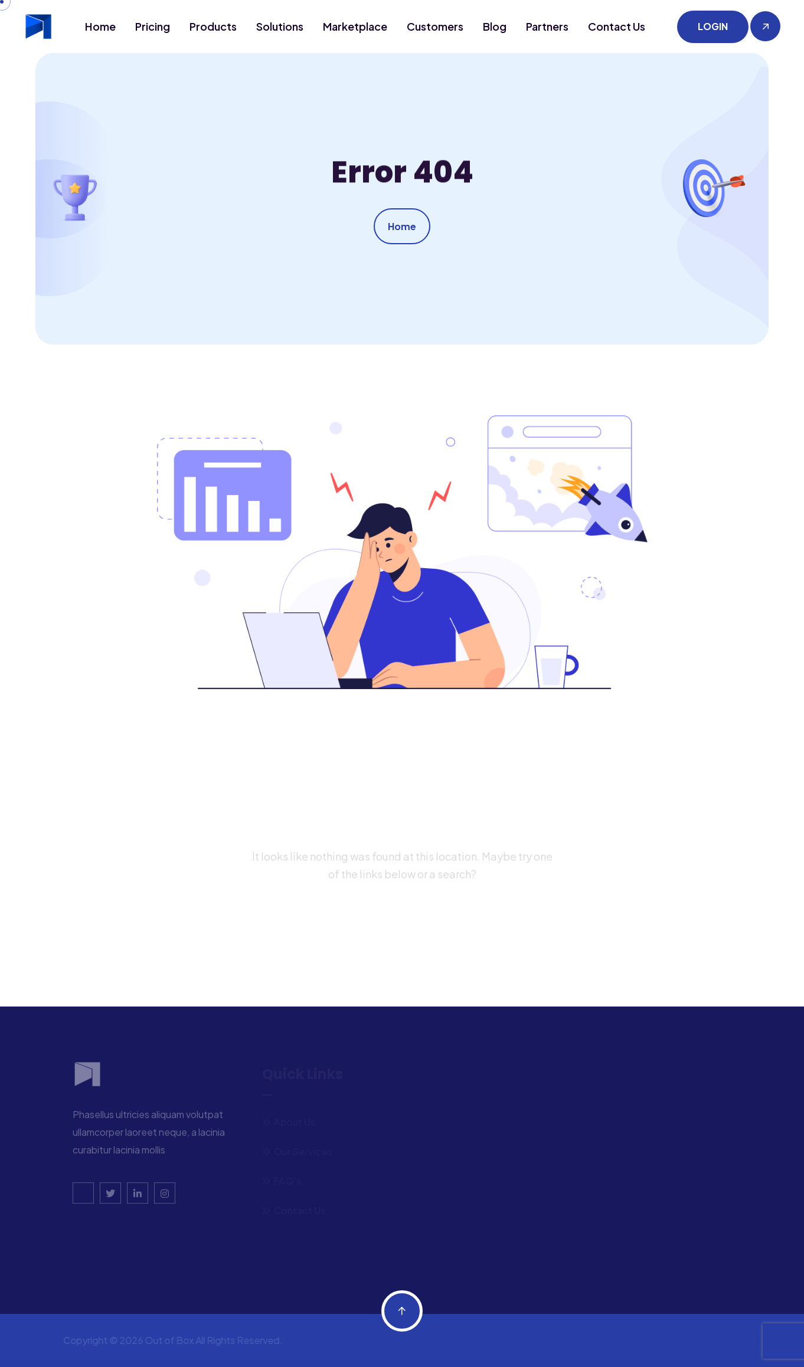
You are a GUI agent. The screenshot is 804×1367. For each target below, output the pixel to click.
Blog (494, 26)
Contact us (616, 26)
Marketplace (355, 26)
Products (213, 26)
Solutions (279, 26)
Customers (435, 26)
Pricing (152, 26)
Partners (547, 26)
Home (100, 26)
